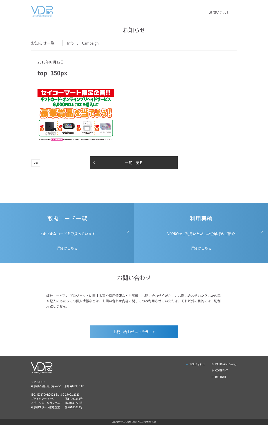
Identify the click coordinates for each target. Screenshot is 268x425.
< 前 (36, 163)
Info (70, 43)
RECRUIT (220, 377)
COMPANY (221, 370)
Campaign (90, 43)
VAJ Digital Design (226, 364)
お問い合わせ (219, 12)
